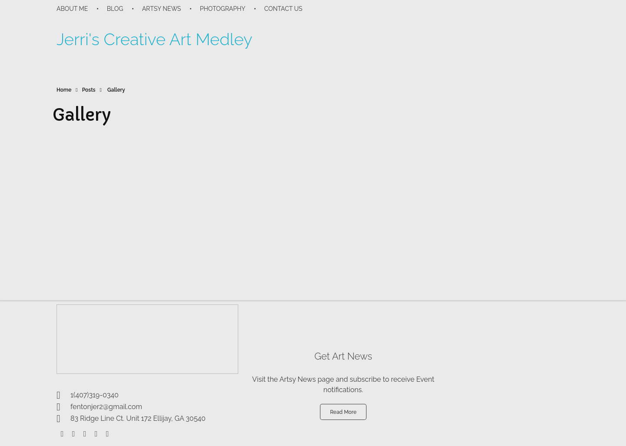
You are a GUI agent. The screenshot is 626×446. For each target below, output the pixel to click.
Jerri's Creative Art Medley (155, 39)
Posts (89, 90)
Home (64, 90)
